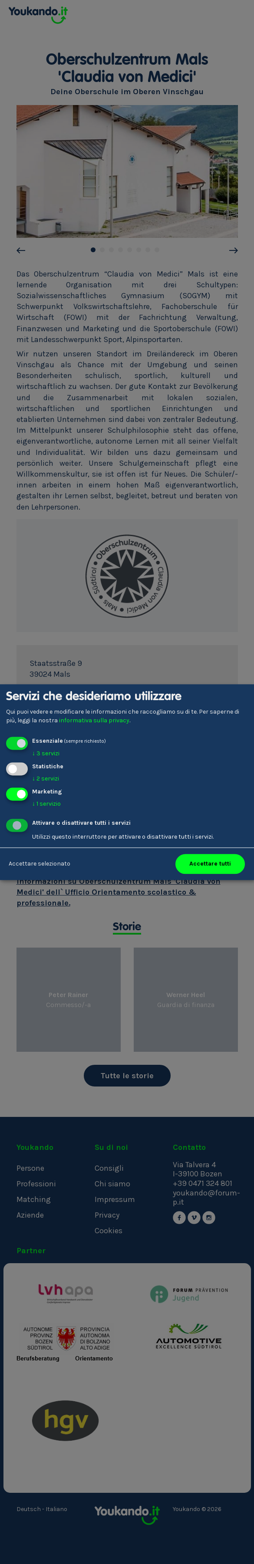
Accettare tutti (210, 863)
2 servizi (45, 778)
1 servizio (46, 803)
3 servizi (45, 753)
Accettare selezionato (39, 863)
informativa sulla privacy (94, 720)
